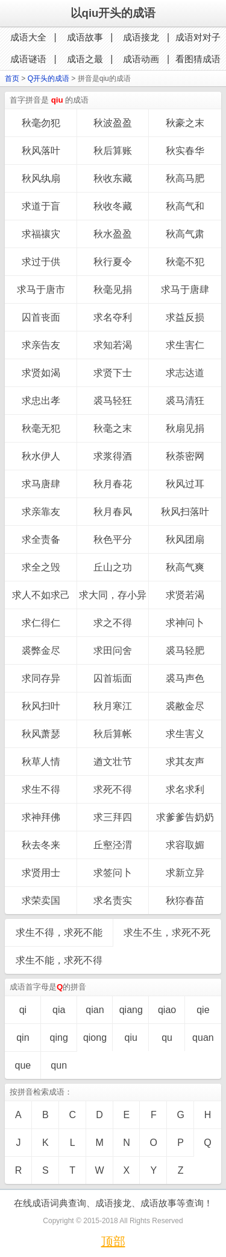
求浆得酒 (112, 456)
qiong (95, 1037)
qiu (131, 1037)
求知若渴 (112, 345)
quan (203, 1037)
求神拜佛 (41, 817)
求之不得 (112, 623)
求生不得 (41, 789)
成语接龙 (141, 37)
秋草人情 (41, 761)
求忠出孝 (41, 400)
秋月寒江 (112, 706)
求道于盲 (41, 206)
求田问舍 (112, 650)
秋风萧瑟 (41, 734)
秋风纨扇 (41, 178)
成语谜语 (28, 59)
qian (95, 1010)
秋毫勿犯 (41, 123)
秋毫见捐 (112, 289)
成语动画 (141, 59)
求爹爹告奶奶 (185, 817)
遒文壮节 (112, 761)
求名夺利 (112, 317)
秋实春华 (185, 151)
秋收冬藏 (112, 206)
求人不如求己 (41, 595)
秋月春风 (112, 512)
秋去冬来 (41, 845)
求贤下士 (112, 373)
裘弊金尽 (41, 650)
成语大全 (28, 37)
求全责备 (41, 539)
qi (23, 1010)
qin (22, 1037)
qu (167, 1037)
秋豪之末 (185, 123)
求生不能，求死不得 (59, 960)
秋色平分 (112, 539)
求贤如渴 (41, 373)
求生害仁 (185, 345)
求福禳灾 (41, 234)
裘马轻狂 (112, 400)
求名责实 (112, 900)
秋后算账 (112, 151)
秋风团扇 (185, 539)
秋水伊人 (41, 456)
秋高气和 (185, 206)
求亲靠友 (41, 512)
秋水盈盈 (112, 234)
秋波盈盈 (112, 123)
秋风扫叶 (41, 706)
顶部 (113, 1241)
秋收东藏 (112, 178)
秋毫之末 (112, 428)
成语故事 (85, 37)
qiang (131, 1010)
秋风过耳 (185, 484)
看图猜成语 (198, 59)
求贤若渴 (185, 595)
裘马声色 (185, 678)
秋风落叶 (41, 151)
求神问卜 (185, 623)
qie (202, 1010)
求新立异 (185, 873)
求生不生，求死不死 (167, 932)
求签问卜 (112, 873)
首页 (12, 78)
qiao (167, 1010)
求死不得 (112, 789)
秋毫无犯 (41, 428)
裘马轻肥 (185, 650)
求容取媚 (185, 845)
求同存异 (41, 678)
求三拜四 (112, 817)
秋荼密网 (185, 456)
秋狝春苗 (185, 900)
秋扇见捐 (185, 428)
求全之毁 (41, 567)
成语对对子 (198, 37)
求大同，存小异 (112, 595)
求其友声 (185, 761)
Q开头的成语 (48, 78)
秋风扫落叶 (185, 512)
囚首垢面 (112, 678)
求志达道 (185, 373)
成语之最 (85, 59)
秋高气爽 (185, 567)
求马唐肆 (41, 484)
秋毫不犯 (185, 262)
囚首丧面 (41, 317)
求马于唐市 (41, 289)
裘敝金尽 (185, 706)
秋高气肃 (185, 234)
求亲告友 (41, 345)
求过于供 (41, 262)
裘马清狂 (185, 400)
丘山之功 (112, 567)
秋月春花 (112, 484)
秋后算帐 (112, 734)
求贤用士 (41, 873)
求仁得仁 (41, 623)
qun (59, 1065)
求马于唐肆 (185, 289)
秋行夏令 (112, 262)
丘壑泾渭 (112, 845)
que (23, 1065)
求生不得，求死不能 (59, 932)
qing (59, 1037)
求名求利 (185, 789)
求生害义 (185, 734)
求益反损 (185, 317)
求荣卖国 (41, 900)
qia (58, 1010)
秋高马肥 (185, 178)
